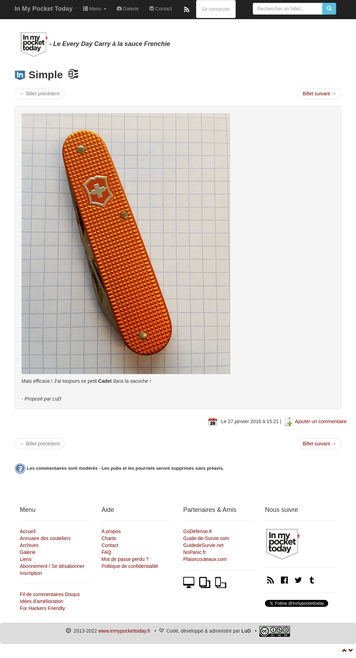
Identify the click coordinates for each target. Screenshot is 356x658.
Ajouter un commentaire (321, 421)
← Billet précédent (39, 93)
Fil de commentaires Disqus (50, 594)
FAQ (106, 552)
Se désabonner (67, 566)
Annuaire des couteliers (45, 538)
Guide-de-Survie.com (206, 538)
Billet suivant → (319, 93)
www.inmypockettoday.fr (124, 631)
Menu (94, 8)
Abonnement (33, 566)
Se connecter (216, 9)
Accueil (27, 531)
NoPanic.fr (194, 552)
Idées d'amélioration (41, 601)
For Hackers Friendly (42, 608)
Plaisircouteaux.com (205, 559)
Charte (109, 538)
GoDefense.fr (197, 531)
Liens (25, 559)
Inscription (31, 573)
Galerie (128, 8)
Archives (29, 545)
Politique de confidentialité (130, 566)
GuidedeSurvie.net (203, 545)
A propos (111, 531)
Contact (160, 8)
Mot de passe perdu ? (125, 559)
